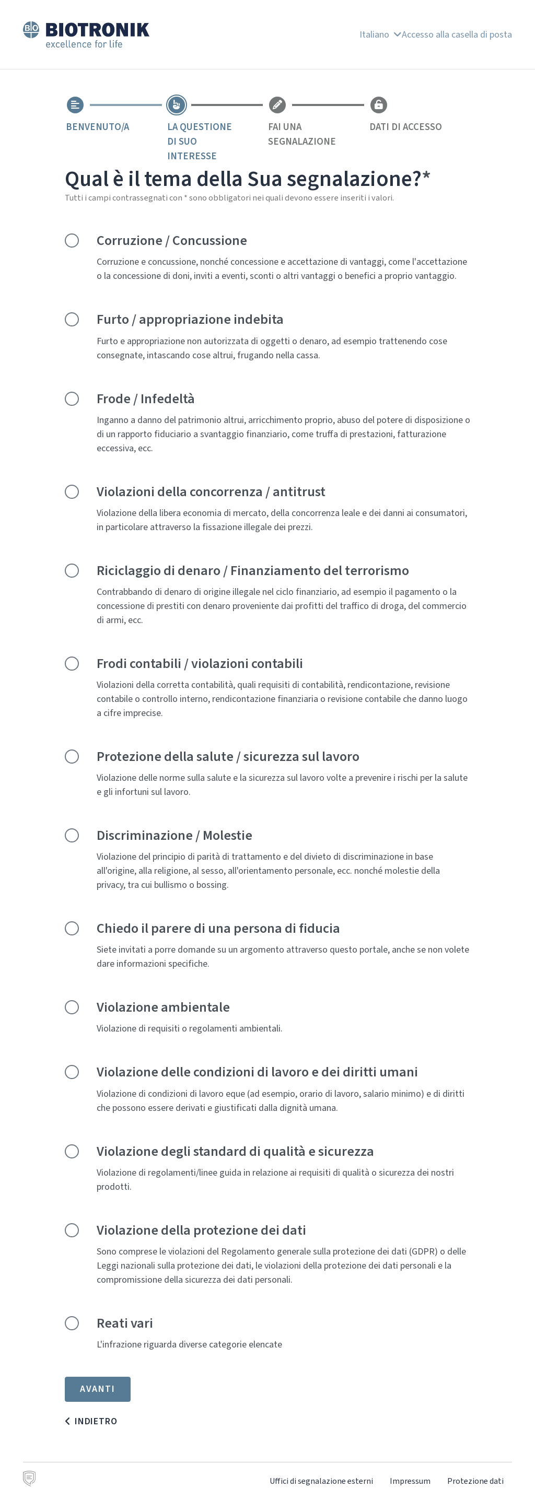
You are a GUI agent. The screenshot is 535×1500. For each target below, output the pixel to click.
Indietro (96, 1421)
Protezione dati (475, 1480)
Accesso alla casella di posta (457, 34)
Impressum (410, 1480)
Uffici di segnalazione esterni (321, 1480)
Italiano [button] (380, 34)
